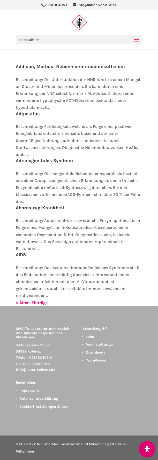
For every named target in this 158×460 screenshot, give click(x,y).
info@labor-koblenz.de (35, 369)
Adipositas (28, 113)
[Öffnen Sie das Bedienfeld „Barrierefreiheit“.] (147, 449)
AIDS (21, 254)
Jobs (90, 336)
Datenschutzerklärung (38, 398)
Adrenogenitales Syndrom (44, 160)
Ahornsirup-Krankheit (40, 208)
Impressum (29, 390)
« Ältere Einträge (32, 302)
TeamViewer (96, 360)
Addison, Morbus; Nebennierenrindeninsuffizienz (71, 66)
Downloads (95, 352)
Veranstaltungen (100, 344)
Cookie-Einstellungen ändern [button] (44, 406)
